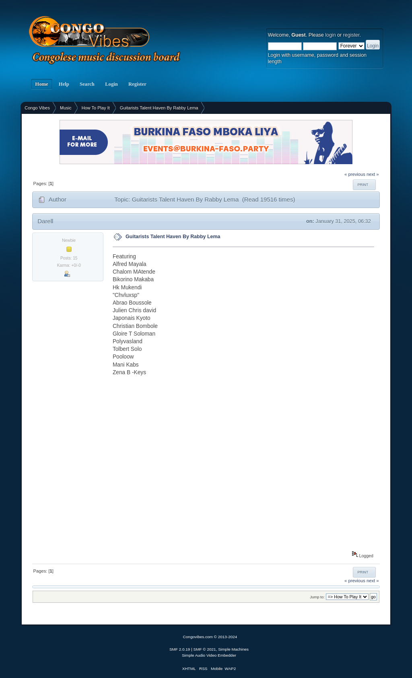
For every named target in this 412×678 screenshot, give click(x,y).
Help (64, 84)
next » (373, 174)
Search (87, 84)
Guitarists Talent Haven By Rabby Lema (173, 236)
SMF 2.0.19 (179, 649)
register (351, 35)
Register (137, 84)
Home (41, 84)
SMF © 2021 (205, 649)
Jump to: (317, 597)
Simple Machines (233, 649)
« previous (354, 174)
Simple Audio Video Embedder (209, 655)
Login (111, 84)
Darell (45, 221)
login (330, 35)
